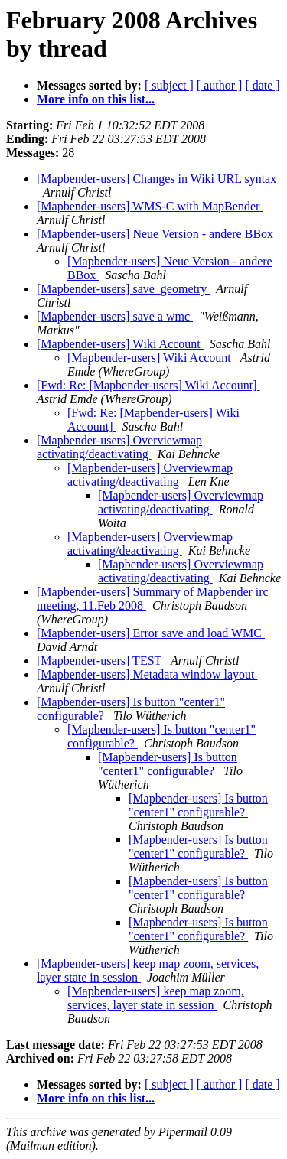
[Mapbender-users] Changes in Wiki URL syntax (156, 178)
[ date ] (262, 85)
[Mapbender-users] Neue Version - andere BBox (156, 233)
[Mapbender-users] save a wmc (115, 316)
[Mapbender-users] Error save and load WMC (151, 633)
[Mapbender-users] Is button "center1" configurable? (167, 763)
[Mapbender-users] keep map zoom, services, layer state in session (155, 998)
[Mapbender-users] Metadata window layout (147, 674)
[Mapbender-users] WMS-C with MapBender (150, 206)
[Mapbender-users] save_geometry (123, 288)
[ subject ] (169, 85)
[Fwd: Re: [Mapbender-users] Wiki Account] (148, 385)
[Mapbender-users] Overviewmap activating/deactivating (119, 447)
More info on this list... (96, 99)
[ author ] (220, 85)
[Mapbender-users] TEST (101, 660)
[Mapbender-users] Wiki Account (120, 343)
